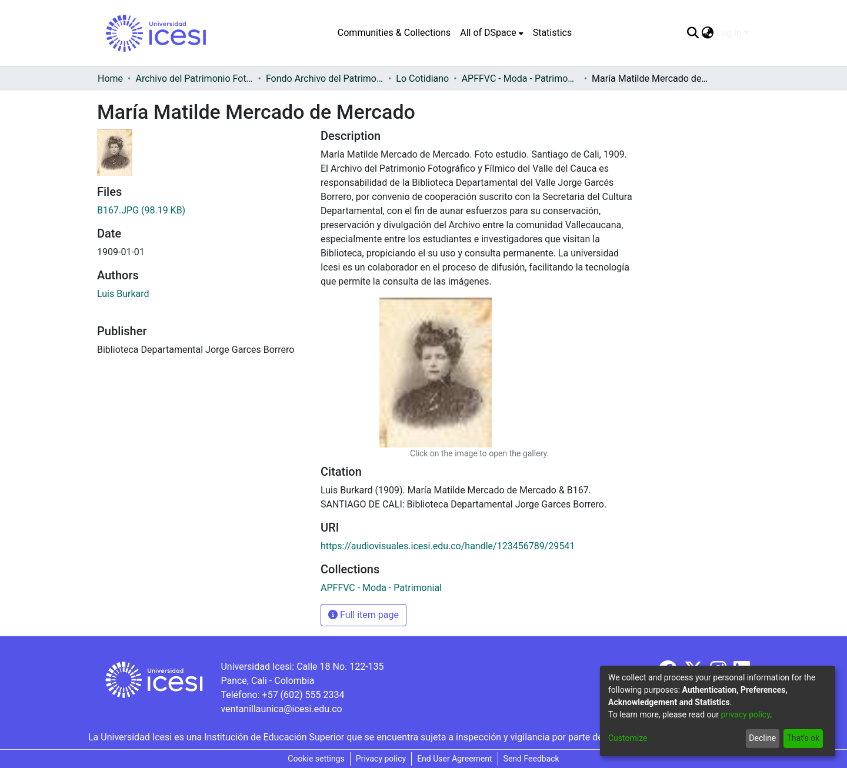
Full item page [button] (363, 614)
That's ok (802, 738)
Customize (627, 738)
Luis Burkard (123, 293)
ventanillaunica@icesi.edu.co (281, 708)
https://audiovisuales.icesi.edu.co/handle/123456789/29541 (448, 546)
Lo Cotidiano (422, 78)
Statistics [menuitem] (552, 32)
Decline (762, 738)
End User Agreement (454, 758)
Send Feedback (531, 758)
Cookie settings (316, 758)
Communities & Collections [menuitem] (394, 32)
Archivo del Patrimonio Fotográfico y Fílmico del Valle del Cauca (194, 78)
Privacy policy (381, 758)
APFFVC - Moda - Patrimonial (520, 78)
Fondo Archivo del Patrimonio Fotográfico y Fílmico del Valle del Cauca (325, 78)
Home (110, 78)
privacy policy (745, 714)
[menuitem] (491, 33)
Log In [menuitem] (729, 32)
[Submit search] (692, 33)
